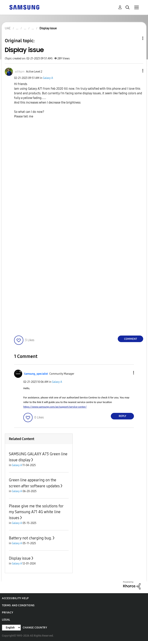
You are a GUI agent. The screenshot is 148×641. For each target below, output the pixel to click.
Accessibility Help (15, 598)
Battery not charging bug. (30, 538)
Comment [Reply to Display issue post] (130, 339)
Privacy (7, 612)
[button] (136, 71)
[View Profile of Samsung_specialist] (36, 373)
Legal (6, 619)
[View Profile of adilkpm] (19, 71)
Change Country (35, 627)
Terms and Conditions (18, 605)
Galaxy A (48, 78)
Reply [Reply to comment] (122, 416)
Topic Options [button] (136, 38)
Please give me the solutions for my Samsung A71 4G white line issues (36, 512)
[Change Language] (11, 628)
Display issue (20, 558)
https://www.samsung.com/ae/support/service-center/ (55, 406)
